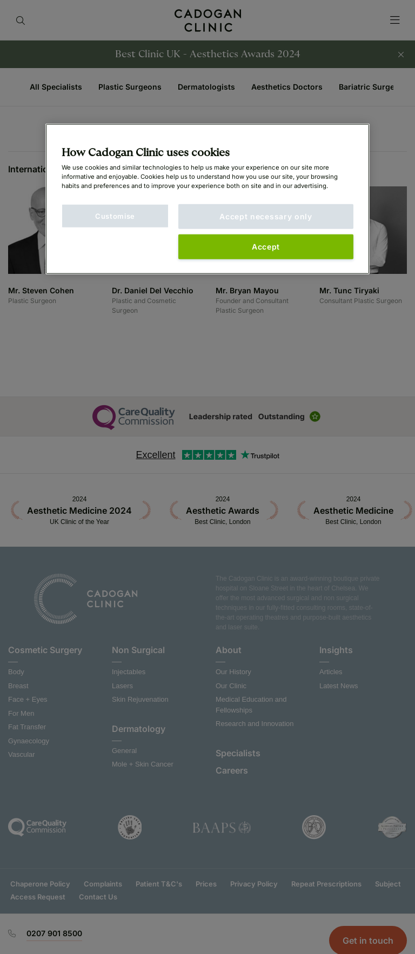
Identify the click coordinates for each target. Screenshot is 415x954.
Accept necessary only (265, 216)
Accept (266, 246)
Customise (115, 216)
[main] (207, 199)
